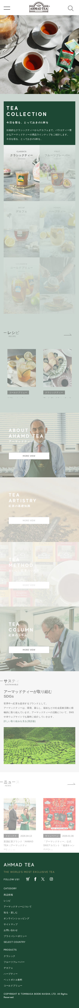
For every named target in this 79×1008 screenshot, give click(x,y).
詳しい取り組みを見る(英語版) (20, 721)
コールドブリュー (13, 985)
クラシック (9, 956)
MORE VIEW (29, 456)
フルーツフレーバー (14, 962)
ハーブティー (11, 974)
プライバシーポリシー (15, 936)
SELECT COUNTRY (14, 942)
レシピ (7, 900)
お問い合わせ (11, 930)
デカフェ (8, 968)
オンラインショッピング (16, 918)
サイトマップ (11, 924)
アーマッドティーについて (18, 906)
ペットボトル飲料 (13, 979)
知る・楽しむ (11, 912)
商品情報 (8, 895)
